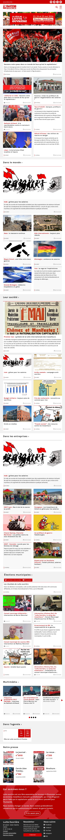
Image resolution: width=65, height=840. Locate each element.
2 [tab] (31, 717)
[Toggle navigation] (60, 6)
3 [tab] (33, 717)
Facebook (47, 825)
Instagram (48, 833)
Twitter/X (47, 827)
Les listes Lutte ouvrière (13, 580)
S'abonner (33, 835)
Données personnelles (9, 833)
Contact (5, 831)
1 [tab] (29, 717)
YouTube (47, 830)
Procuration (27, 580)
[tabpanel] (12, 700)
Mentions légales (8, 835)
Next (62, 700)
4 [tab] (35, 717)
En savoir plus (32, 813)
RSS (46, 836)
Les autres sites (7, 2)
